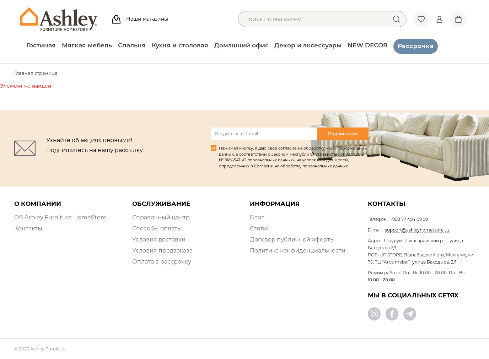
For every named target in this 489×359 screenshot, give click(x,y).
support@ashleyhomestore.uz (417, 230)
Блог (257, 217)
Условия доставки (159, 239)
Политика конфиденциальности (297, 250)
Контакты (28, 228)
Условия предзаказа (162, 250)
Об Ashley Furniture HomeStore (60, 217)
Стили (259, 228)
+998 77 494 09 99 (409, 219)
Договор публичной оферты (292, 239)
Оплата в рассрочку (161, 261)
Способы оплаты (157, 228)
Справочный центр (161, 217)
